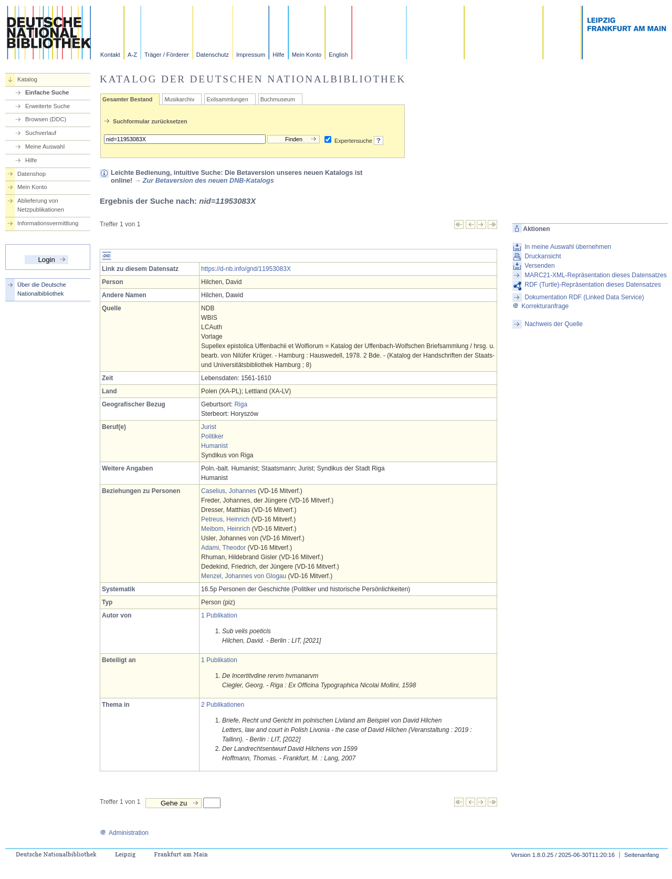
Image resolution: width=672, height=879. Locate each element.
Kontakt (110, 54)
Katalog (27, 79)
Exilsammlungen (227, 99)
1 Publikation (219, 615)
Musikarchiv (179, 99)
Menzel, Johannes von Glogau (243, 576)
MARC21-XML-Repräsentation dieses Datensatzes (595, 275)
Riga (240, 404)
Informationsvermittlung (47, 223)
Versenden (539, 265)
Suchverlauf (40, 133)
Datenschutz (212, 54)
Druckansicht (542, 256)
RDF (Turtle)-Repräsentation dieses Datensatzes (592, 284)
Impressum (250, 54)
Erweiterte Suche (47, 106)
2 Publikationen (222, 704)
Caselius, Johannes (228, 491)
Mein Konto (307, 54)
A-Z (132, 54)
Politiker (212, 436)
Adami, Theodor (223, 547)
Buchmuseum (277, 99)
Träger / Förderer (166, 54)
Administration (124, 832)
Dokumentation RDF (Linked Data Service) (584, 297)
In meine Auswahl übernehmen (567, 246)
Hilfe (278, 54)
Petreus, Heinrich (225, 519)
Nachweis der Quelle (553, 324)
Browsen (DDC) (45, 119)
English (338, 54)
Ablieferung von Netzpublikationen (40, 205)
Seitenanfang (641, 855)
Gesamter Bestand (127, 99)
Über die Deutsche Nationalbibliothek (41, 289)
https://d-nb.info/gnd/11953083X (246, 269)
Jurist (208, 427)
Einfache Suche (47, 92)
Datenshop (31, 174)
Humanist (214, 445)
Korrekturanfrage (540, 306)
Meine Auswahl (45, 146)
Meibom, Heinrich (225, 528)
